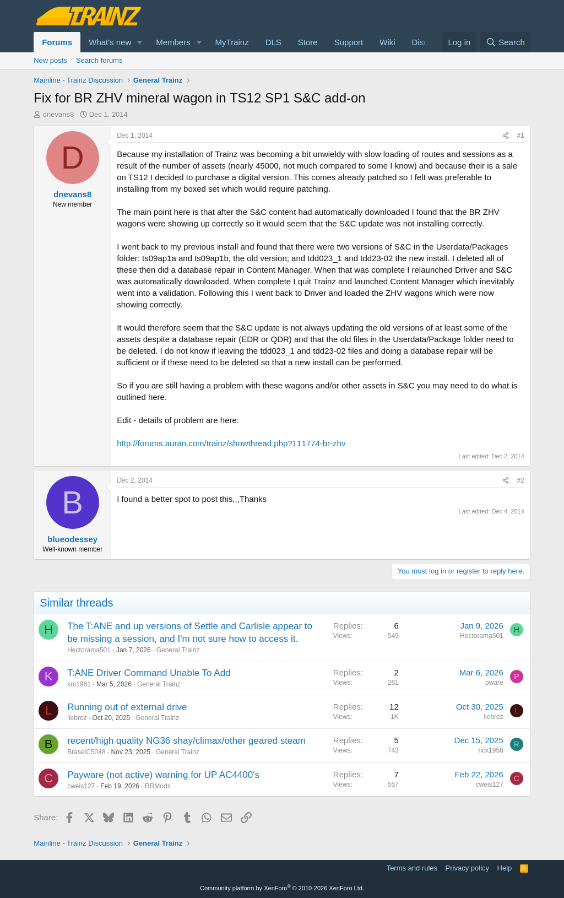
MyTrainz (232, 42)
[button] (140, 42)
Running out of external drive (127, 707)
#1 (520, 135)
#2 (520, 480)
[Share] (505, 135)
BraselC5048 (86, 752)
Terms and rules (412, 868)
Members (173, 42)
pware (494, 682)
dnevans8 (58, 114)
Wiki (387, 42)
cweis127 (81, 786)
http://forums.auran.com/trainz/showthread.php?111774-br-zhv (231, 443)
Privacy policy (467, 868)
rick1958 (490, 750)
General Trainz (178, 650)
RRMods (158, 786)
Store (308, 42)
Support (349, 42)
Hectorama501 (89, 650)
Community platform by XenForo (282, 888)
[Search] (505, 42)
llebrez (76, 718)
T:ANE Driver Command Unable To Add (148, 673)
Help (504, 868)
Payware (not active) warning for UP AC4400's (163, 775)
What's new (110, 42)
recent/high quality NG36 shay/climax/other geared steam (186, 740)
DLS (273, 42)
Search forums (99, 60)
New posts (50, 60)
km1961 (79, 684)
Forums (57, 42)
